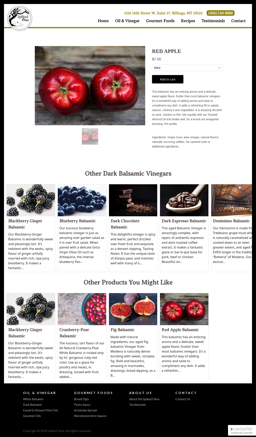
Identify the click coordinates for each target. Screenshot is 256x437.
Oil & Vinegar (127, 21)
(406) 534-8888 (220, 13)
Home (103, 21)
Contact (238, 21)
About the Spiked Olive (144, 399)
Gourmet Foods (160, 21)
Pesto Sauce (82, 404)
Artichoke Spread (85, 410)
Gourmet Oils (32, 416)
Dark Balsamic (32, 404)
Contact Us (182, 399)
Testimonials (213, 21)
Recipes (188, 21)
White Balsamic (33, 399)
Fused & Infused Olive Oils (40, 410)
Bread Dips (81, 399)
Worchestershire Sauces (90, 416)
